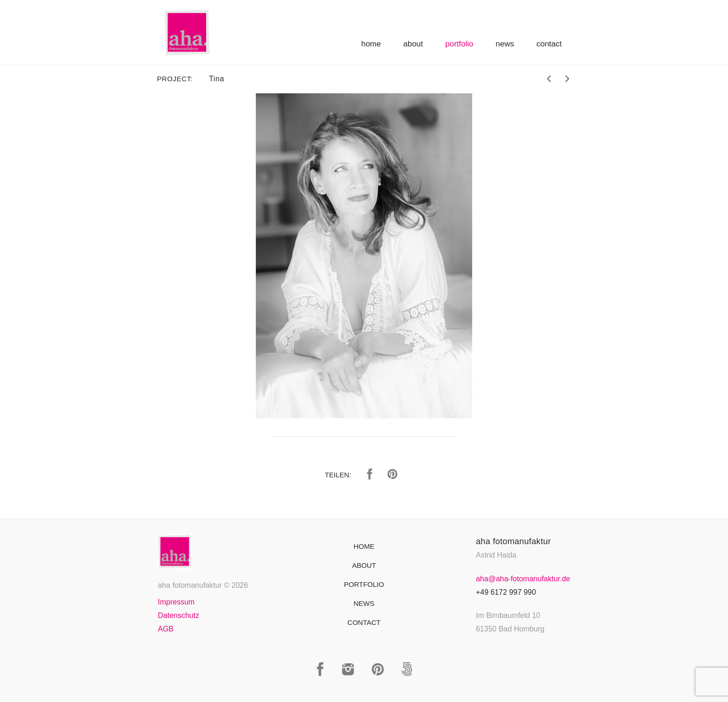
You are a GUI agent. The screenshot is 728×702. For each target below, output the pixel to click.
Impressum (176, 602)
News (505, 43)
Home (371, 43)
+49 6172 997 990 (506, 592)
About (413, 43)
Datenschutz (178, 615)
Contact (549, 43)
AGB (166, 629)
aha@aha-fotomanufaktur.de (523, 579)
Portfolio (459, 43)
